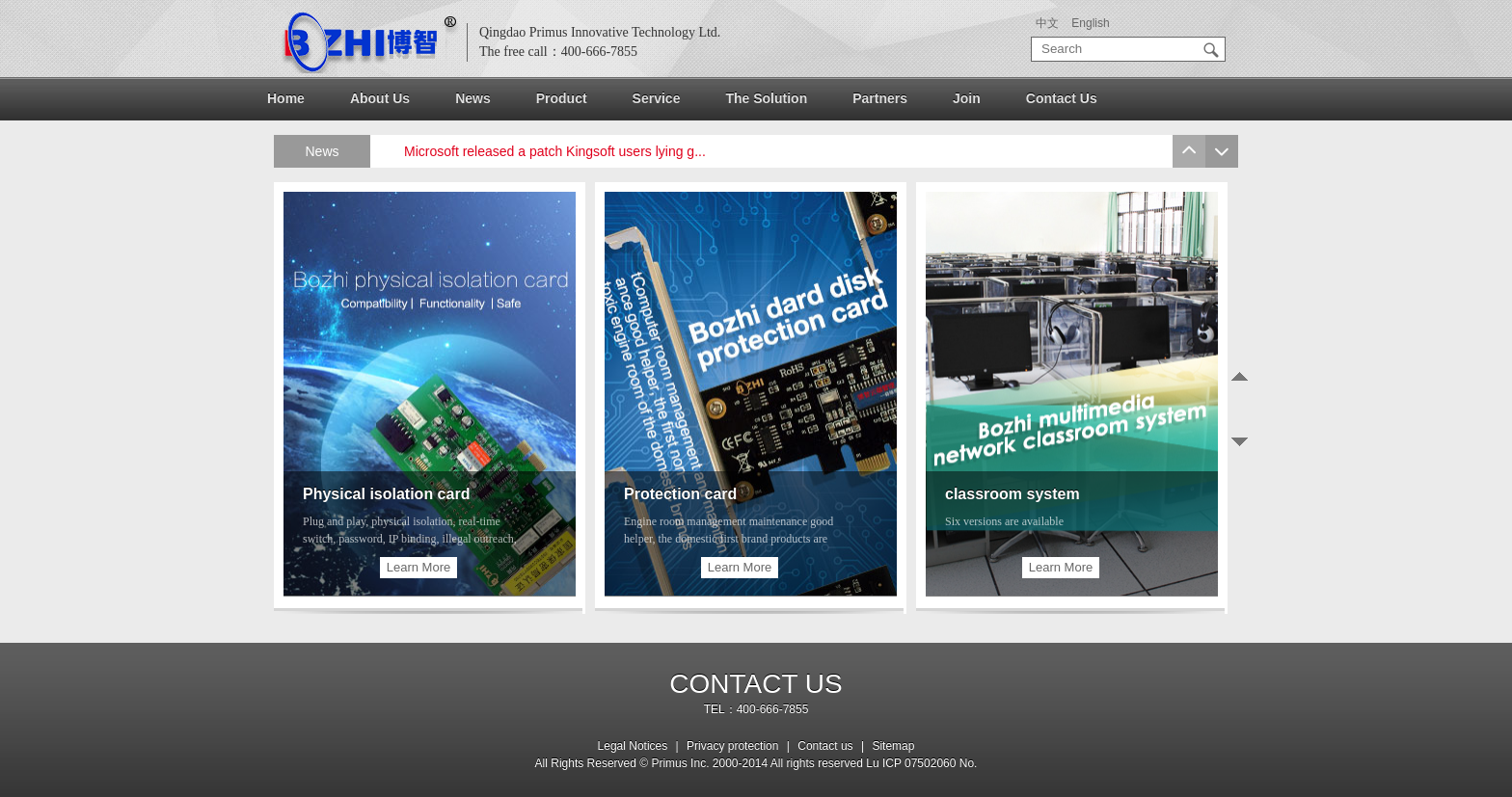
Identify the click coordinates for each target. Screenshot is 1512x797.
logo (370, 42)
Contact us (826, 746)
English (1090, 23)
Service (657, 98)
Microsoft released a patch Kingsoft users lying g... (555, 151)
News (473, 98)
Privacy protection (732, 746)
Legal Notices (633, 746)
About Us (380, 98)
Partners (879, 98)
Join (967, 98)
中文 (1047, 23)
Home (286, 98)
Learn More (418, 567)
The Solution (766, 98)
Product (561, 98)
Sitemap (893, 746)
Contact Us (1061, 98)
